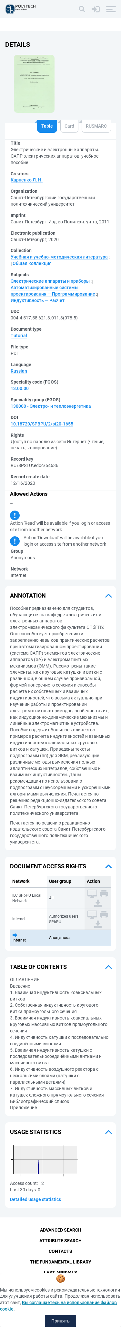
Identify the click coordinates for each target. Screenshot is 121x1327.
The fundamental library (60, 1261)
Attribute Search (60, 1240)
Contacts (60, 1251)
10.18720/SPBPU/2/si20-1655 (42, 423)
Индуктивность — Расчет (38, 300)
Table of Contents (38, 966)
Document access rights (48, 866)
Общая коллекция (32, 263)
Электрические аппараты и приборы (50, 281)
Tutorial (19, 335)
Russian (19, 371)
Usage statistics (35, 1131)
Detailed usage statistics (35, 1199)
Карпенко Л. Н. (27, 179)
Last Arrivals (60, 1272)
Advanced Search (60, 1230)
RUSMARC (96, 126)
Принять (60, 1320)
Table (47, 126)
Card (69, 126)
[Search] (82, 9)
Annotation (28, 595)
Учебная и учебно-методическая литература (59, 256)
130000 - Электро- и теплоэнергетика (51, 406)
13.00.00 (20, 388)
